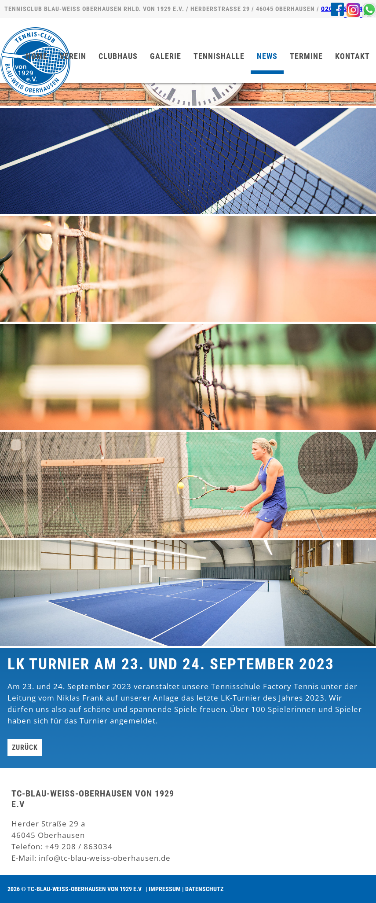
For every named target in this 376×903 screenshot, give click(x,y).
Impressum (165, 888)
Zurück (25, 747)
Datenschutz (204, 888)
